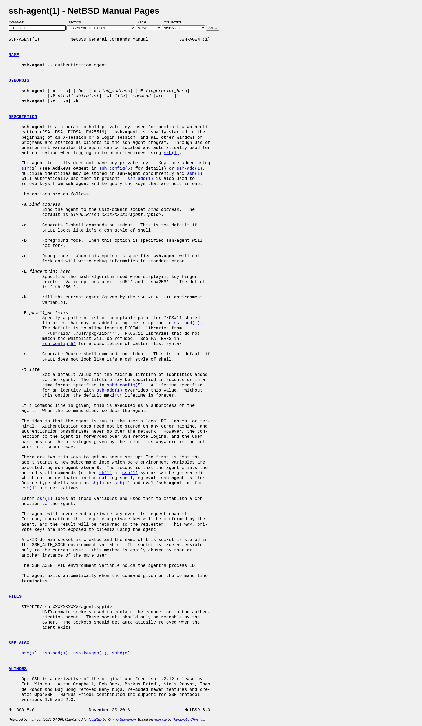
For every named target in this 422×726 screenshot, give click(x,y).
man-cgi (160, 719)
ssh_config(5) (116, 169)
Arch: (145, 22)
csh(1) (130, 473)
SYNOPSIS (19, 81)
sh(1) (105, 473)
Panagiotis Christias (188, 719)
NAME (14, 55)
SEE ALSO (19, 643)
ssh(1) (171, 153)
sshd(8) (121, 653)
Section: (76, 22)
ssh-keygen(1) (90, 653)
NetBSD (95, 719)
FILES (15, 597)
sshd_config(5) (125, 385)
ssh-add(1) (189, 169)
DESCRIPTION (23, 117)
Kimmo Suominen (121, 719)
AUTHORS (18, 669)
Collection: (173, 22)
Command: (18, 22)
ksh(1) (122, 483)
